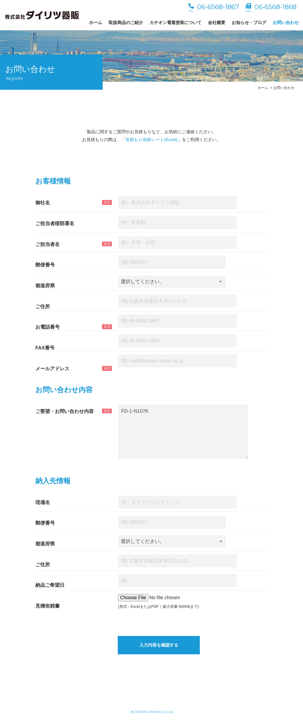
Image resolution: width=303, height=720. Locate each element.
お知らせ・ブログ (249, 22)
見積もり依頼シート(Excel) (151, 139)
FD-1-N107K (183, 432)
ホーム (95, 22)
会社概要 (216, 22)
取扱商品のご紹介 (126, 22)
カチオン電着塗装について (175, 22)
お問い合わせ (286, 22)
